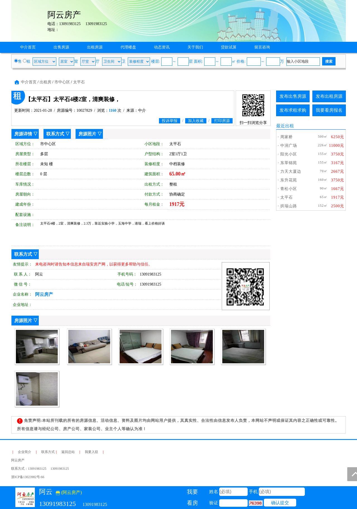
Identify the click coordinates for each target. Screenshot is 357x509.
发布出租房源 (329, 96)
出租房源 (95, 47)
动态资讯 (162, 47)
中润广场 (288, 145)
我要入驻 (91, 452)
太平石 (79, 82)
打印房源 (222, 121)
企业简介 (24, 452)
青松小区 (288, 189)
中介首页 (28, 47)
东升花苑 (288, 180)
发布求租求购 (292, 110)
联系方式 (55, 133)
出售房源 (61, 47)
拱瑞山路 (288, 206)
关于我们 (195, 47)
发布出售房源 (292, 96)
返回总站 (68, 452)
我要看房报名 (329, 110)
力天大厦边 (290, 171)
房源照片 (87, 133)
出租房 (45, 82)
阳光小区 (288, 154)
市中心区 (62, 82)
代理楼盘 (128, 47)
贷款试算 (229, 47)
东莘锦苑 (288, 163)
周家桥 (286, 137)
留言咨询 (262, 47)
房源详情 (23, 133)
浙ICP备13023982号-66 (27, 477)
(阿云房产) (69, 492)
